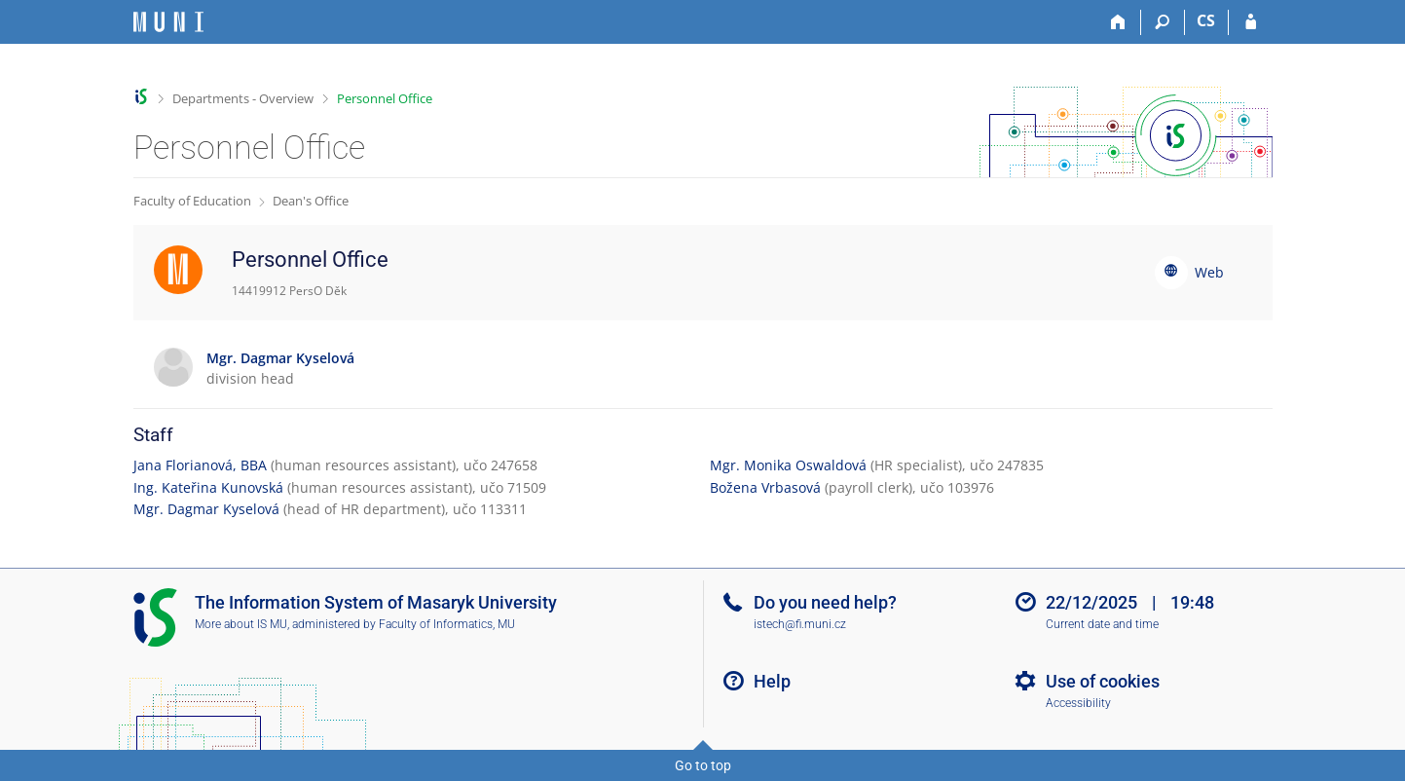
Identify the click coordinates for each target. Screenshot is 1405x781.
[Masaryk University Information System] (168, 22)
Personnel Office (384, 98)
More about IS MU (241, 624)
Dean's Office (311, 200)
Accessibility (1078, 703)
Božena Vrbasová (765, 487)
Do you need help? (825, 602)
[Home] (1119, 22)
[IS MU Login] (1251, 22)
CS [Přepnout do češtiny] (1206, 20)
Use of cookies (1103, 681)
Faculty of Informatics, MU (447, 624)
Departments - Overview (243, 98)
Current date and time (1102, 624)
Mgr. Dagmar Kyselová (206, 509)
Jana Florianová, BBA (200, 465)
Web (1209, 272)
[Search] (1163, 22)
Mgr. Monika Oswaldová (788, 465)
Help (772, 681)
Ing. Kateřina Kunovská (208, 487)
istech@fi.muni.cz (800, 624)
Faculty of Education (192, 200)
